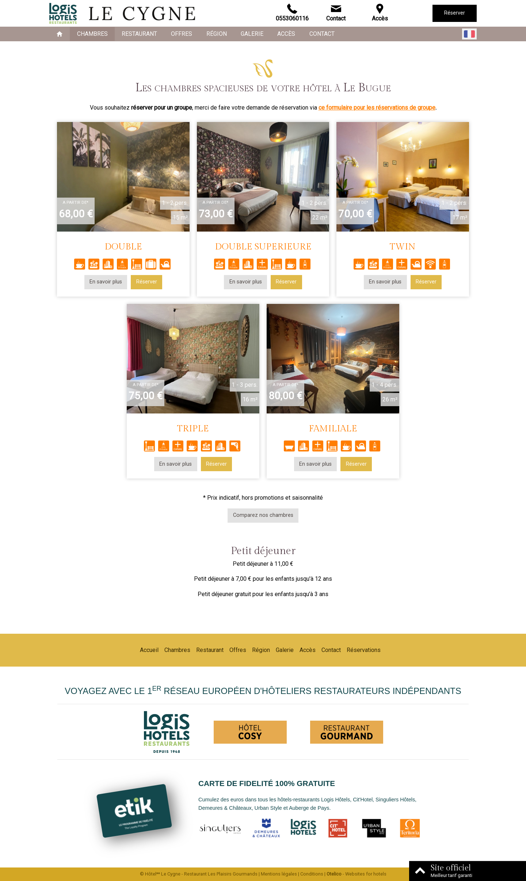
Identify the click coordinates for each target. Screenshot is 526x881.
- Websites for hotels (356, 874)
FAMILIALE (333, 428)
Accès (286, 33)
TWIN (403, 246)
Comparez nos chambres (263, 515)
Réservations (364, 650)
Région (216, 33)
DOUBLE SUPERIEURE (263, 246)
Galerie (252, 33)
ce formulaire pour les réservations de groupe (377, 107)
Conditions (311, 874)
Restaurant (139, 33)
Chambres (92, 33)
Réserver (454, 13)
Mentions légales (279, 874)
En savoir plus (105, 282)
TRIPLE (193, 428)
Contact (322, 33)
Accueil (149, 650)
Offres (181, 33)
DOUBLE (123, 246)
